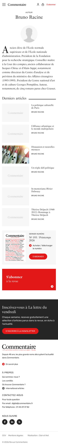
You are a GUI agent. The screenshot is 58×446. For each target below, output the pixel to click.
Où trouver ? (13, 384)
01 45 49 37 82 (22, 407)
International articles (13, 388)
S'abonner (51, 5)
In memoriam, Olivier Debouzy (42, 190)
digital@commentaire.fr (22, 403)
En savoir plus (10, 364)
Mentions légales (15, 436)
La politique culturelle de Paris (42, 106)
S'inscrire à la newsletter (20, 331)
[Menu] (4, 4)
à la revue (29, 281)
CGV (4, 436)
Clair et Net (44, 436)
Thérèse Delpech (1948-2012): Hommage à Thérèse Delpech (43, 212)
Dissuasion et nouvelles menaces (42, 148)
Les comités (7, 381)
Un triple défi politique (42, 167)
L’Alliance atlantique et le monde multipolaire (42, 127)
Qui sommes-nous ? (11, 377)
